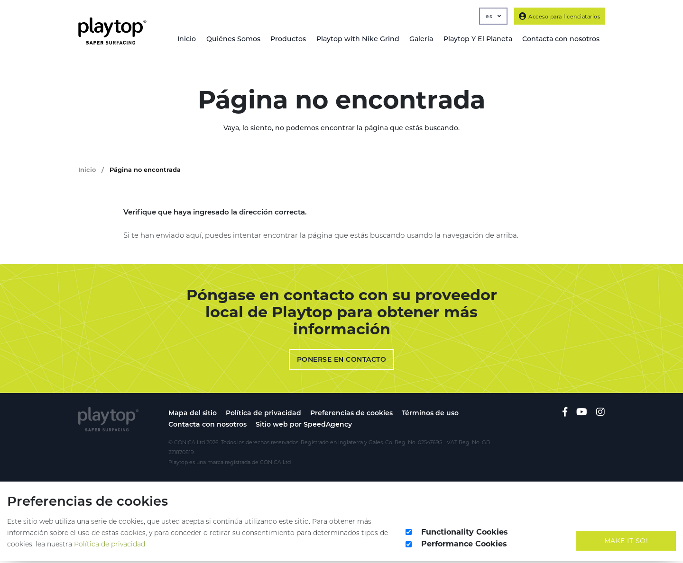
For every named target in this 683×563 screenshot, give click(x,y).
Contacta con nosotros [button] (560, 39)
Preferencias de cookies (351, 415)
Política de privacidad (263, 415)
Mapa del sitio (192, 415)
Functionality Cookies (464, 533)
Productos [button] (286, 39)
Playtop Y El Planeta (477, 39)
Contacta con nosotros (207, 426)
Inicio (183, 39)
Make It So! (626, 542)
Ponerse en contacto (342, 361)
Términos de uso (430, 415)
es (493, 16)
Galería (420, 39)
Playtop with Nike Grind (355, 39)
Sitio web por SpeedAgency (304, 426)
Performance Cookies (464, 545)
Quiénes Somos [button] (230, 39)
